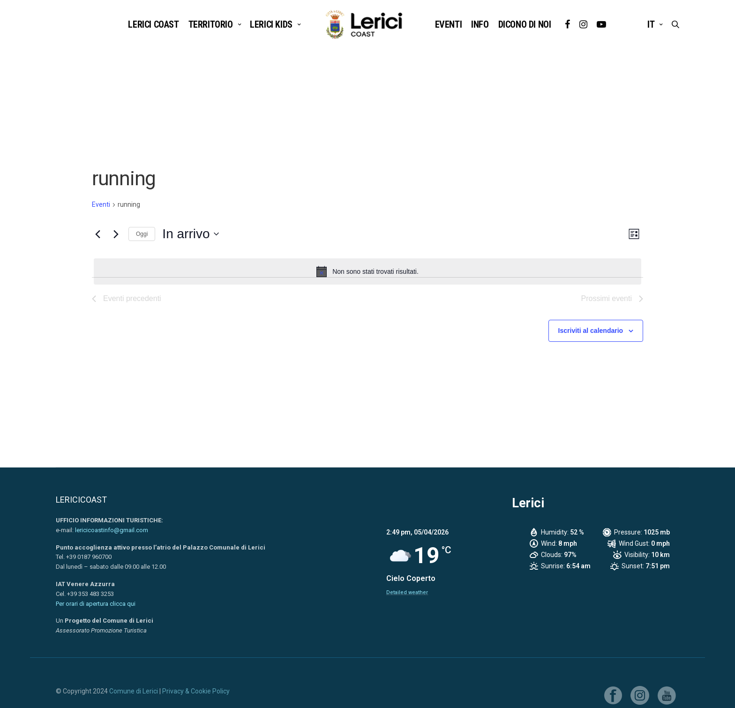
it (650, 24)
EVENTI (448, 24)
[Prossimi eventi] (115, 234)
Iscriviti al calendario (590, 330)
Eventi (101, 204)
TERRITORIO (210, 24)
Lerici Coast (153, 24)
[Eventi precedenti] (97, 234)
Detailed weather (407, 592)
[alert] (367, 271)
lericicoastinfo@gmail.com (111, 530)
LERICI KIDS (271, 24)
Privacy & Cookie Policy (196, 691)
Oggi (142, 234)
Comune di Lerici (133, 691)
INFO (479, 24)
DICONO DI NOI (524, 24)
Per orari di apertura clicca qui (95, 603)
